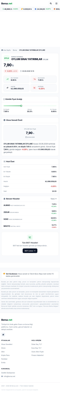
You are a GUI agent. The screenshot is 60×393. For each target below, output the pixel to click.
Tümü (53, 199)
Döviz (3, 348)
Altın (3, 352)
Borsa (15, 50)
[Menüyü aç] (56, 3)
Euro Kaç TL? (36, 348)
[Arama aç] (51, 3)
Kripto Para (5, 355)
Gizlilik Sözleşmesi (8, 373)
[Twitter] (3, 335)
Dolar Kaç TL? (37, 344)
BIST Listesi (30, 251)
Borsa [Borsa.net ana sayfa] (6, 3)
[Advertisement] (30, 29)
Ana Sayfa (6, 50)
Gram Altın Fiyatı (38, 352)
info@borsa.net (8, 376)
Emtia (3, 362)
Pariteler (4, 359)
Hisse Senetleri (6, 344)
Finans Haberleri (38, 355)
